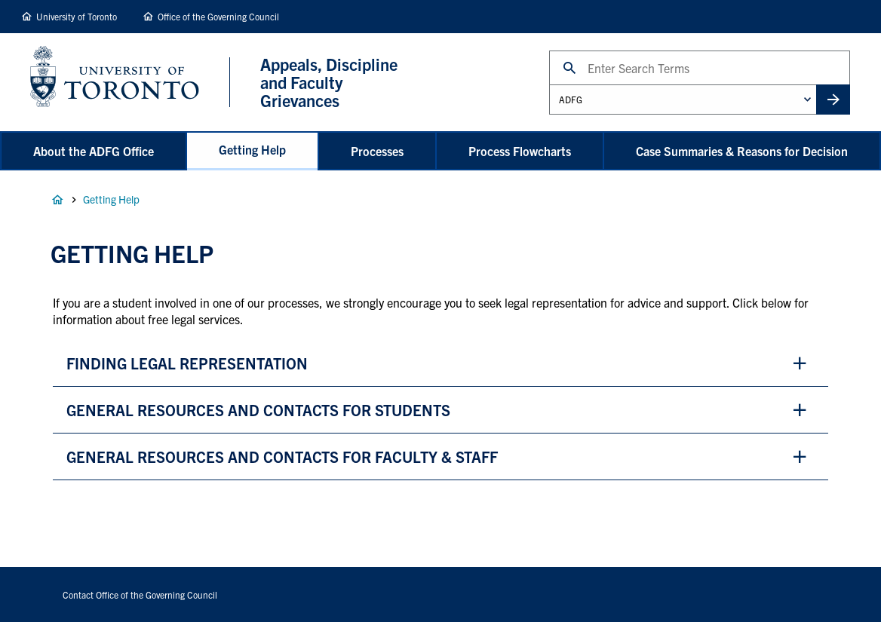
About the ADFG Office (93, 150)
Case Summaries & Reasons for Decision (742, 150)
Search (548, 50)
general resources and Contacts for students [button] (258, 409)
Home (57, 200)
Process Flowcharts (519, 150)
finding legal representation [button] (187, 363)
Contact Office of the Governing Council (140, 594)
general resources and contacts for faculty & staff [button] (282, 456)
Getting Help (252, 149)
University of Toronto (76, 16)
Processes (377, 150)
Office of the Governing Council (218, 16)
